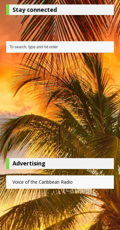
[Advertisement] (60, 107)
